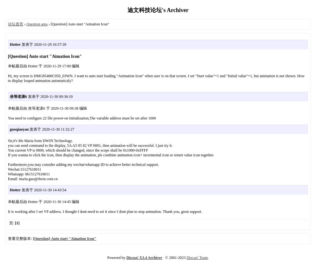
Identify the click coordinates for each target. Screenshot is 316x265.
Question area (36, 24)
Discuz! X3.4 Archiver (144, 257)
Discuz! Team (197, 257)
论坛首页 (15, 24)
